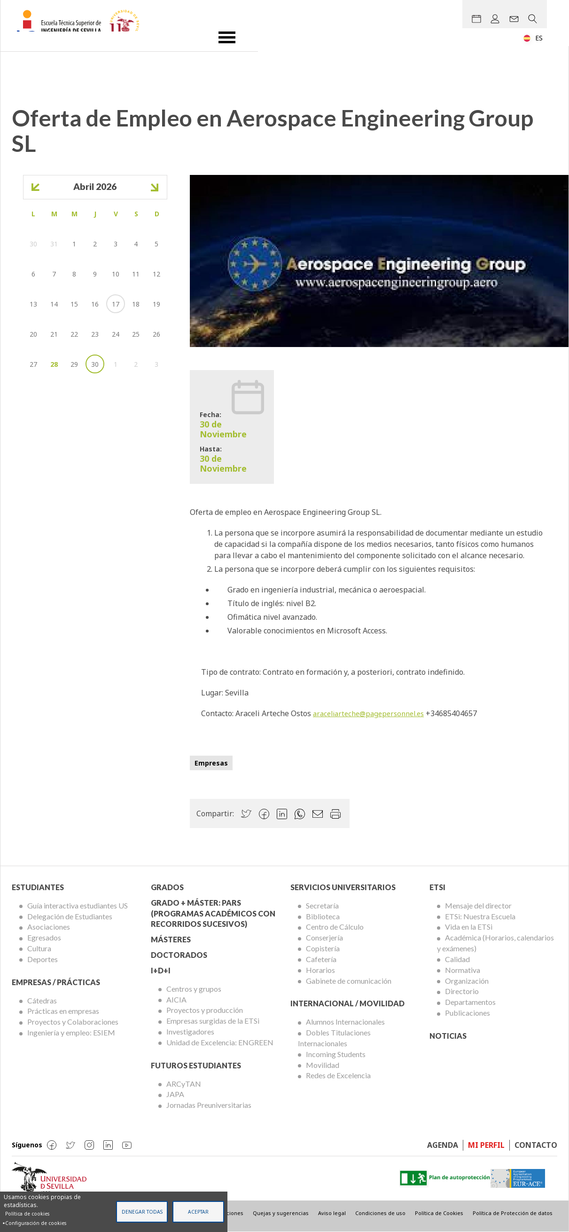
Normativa (462, 969)
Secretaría (322, 905)
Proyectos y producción (204, 1009)
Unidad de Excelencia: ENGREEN (219, 1042)
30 (95, 364)
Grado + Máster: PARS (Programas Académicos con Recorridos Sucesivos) (213, 913)
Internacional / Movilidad (347, 1003)
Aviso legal (332, 1212)
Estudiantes (38, 887)
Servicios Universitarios (343, 887)
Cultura (39, 948)
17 (115, 304)
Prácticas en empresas (63, 1010)
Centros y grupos (193, 988)
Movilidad (322, 1064)
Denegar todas (142, 1211)
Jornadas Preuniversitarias (208, 1104)
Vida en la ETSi (468, 926)
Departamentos (470, 1001)
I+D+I (161, 970)
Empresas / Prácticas (56, 982)
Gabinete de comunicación (348, 980)
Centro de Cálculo (335, 926)
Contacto (535, 1145)
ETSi (437, 887)
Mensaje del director (478, 905)
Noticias (448, 1035)
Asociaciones (48, 926)
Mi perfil (486, 1145)
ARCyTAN (183, 1083)
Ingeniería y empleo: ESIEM (71, 1032)
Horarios (320, 969)
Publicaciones (467, 1012)
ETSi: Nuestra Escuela (480, 916)
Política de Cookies (439, 1212)
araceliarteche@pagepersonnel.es (373, 713)
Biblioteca (323, 916)
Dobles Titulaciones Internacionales (334, 1038)
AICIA (176, 999)
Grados (167, 887)
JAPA (175, 1094)
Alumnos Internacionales (345, 1021)
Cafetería (321, 959)
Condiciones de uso (380, 1212)
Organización (467, 980)
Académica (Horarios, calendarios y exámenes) (495, 943)
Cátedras (42, 1000)
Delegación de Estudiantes (69, 916)
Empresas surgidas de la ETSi (212, 1020)
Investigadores (190, 1031)
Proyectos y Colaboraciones (72, 1021)
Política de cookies (27, 1213)
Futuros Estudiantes (196, 1065)
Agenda (442, 1145)
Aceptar (198, 1211)
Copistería (323, 948)
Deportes (42, 959)
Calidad (457, 959)
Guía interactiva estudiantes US (77, 905)
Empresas (211, 762)
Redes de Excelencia (338, 1075)
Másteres (171, 939)
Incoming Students (336, 1054)
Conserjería (324, 937)
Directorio (462, 991)
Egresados (44, 937)
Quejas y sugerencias (281, 1212)
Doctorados (179, 954)
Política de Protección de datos (513, 1212)
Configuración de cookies (35, 1223)
